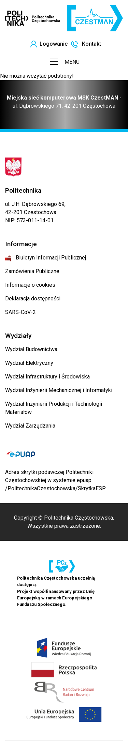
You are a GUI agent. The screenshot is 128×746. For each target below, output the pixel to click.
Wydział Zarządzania (30, 425)
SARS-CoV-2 (20, 312)
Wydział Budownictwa (31, 349)
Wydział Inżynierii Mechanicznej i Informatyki (58, 390)
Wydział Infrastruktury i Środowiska (47, 376)
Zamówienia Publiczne (32, 271)
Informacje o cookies (30, 285)
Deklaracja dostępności (32, 298)
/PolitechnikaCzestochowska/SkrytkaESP (55, 488)
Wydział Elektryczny (29, 363)
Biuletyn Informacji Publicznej (45, 257)
